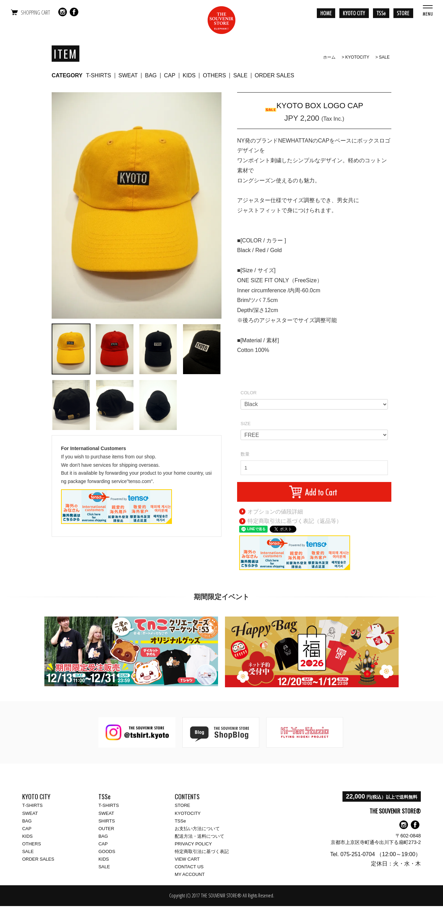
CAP (169, 75)
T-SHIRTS (98, 75)
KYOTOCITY (357, 57)
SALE (384, 57)
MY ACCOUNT (190, 874)
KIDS (189, 75)
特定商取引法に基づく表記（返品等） (294, 521)
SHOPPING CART (35, 12)
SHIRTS (106, 821)
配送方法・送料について (199, 836)
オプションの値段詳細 (275, 512)
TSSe (180, 821)
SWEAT (128, 75)
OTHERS (214, 75)
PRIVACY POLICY (193, 843)
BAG (151, 75)
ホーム (329, 57)
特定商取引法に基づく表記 (202, 851)
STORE (182, 805)
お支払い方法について (197, 828)
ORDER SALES (274, 75)
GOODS (106, 851)
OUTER (106, 828)
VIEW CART (187, 859)
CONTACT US (189, 866)
